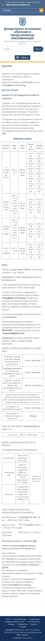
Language (7, 10)
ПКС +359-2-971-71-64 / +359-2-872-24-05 (24, 2)
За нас (8, 619)
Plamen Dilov (27, 638)
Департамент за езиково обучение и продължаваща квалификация (22, 33)
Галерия (22, 627)
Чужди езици (34, 619)
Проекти (33, 624)
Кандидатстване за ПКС (15, 622)
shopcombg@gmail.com (13, 333)
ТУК (4, 133)
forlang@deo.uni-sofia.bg (13, 298)
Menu (22, 57)
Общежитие (22, 624)
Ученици (11, 624)
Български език (20, 619)
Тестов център (34, 622)
